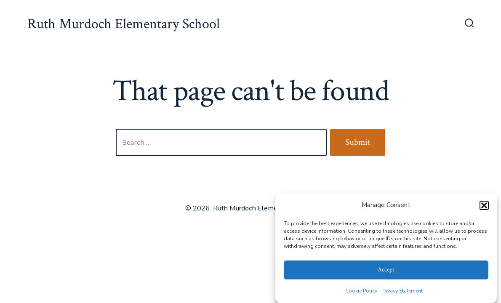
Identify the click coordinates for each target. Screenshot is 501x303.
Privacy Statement (402, 290)
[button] (484, 205)
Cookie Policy (361, 290)
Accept (386, 270)
